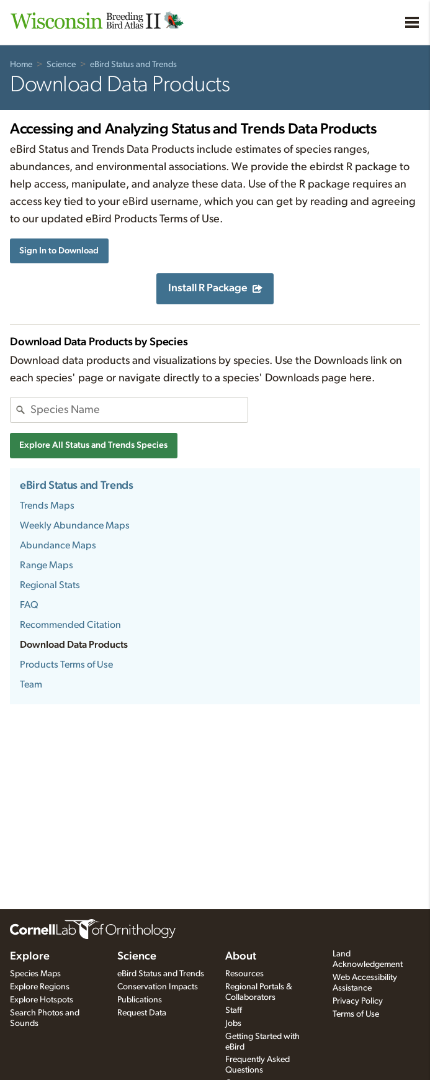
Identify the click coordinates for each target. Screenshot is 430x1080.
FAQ (29, 605)
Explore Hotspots (41, 1000)
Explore (30, 956)
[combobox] (139, 409)
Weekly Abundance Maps (75, 525)
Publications (139, 1000)
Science (61, 64)
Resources (244, 973)
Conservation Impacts (157, 986)
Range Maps (46, 565)
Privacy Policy (358, 1001)
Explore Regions (39, 986)
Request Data (141, 1013)
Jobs (233, 1023)
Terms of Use (356, 1014)
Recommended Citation (70, 625)
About (240, 956)
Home (21, 64)
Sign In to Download (59, 250)
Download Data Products (74, 645)
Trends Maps (47, 506)
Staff (233, 1010)
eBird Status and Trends (133, 64)
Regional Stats (50, 585)
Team (31, 684)
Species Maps (35, 973)
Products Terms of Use (66, 664)
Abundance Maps (58, 545)
